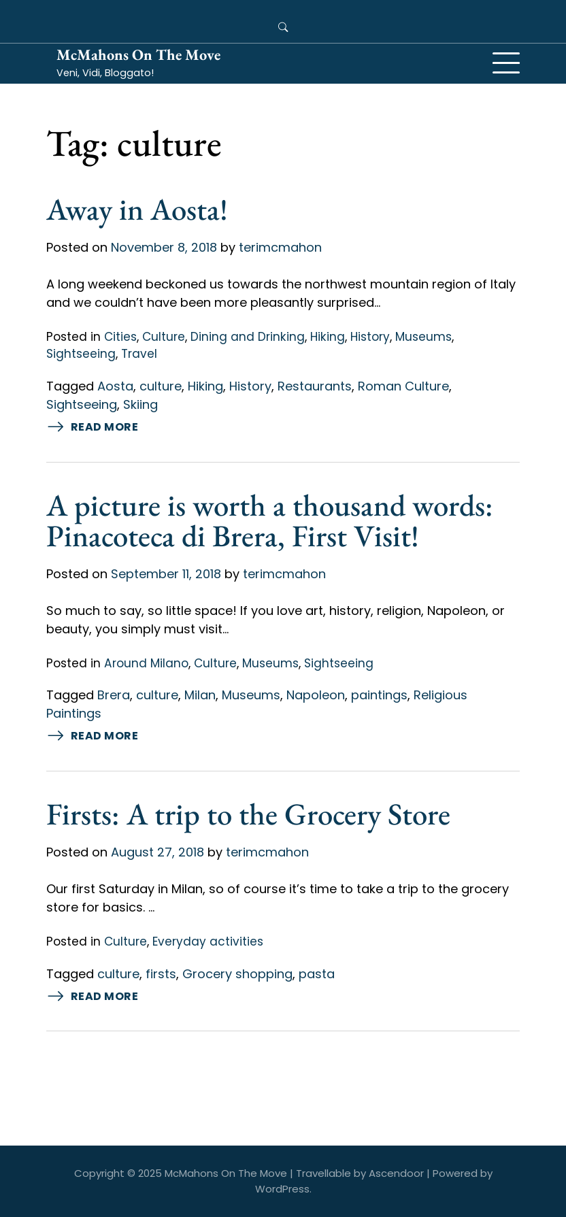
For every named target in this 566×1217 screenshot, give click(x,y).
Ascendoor (396, 1173)
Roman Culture (403, 386)
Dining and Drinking (247, 337)
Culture (163, 337)
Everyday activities (207, 941)
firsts (161, 973)
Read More (92, 427)
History (370, 337)
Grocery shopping (237, 973)
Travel (139, 354)
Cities (120, 337)
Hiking (327, 337)
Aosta (115, 386)
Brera (113, 694)
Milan (200, 694)
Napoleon (315, 694)
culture (160, 386)
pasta (317, 973)
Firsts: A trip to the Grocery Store (248, 813)
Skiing (140, 404)
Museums (423, 337)
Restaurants (315, 386)
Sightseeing (81, 354)
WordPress (282, 1189)
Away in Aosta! (137, 209)
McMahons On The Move (138, 54)
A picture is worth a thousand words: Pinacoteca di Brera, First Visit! (269, 520)
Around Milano (146, 663)
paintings (379, 694)
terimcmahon (280, 247)
